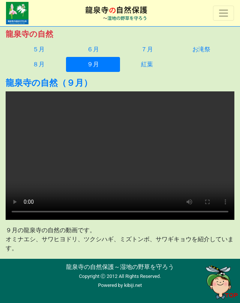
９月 (93, 64)
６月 (93, 49)
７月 (147, 49)
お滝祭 (201, 49)
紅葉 (147, 64)
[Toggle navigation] (223, 13)
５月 (39, 49)
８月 (39, 64)
